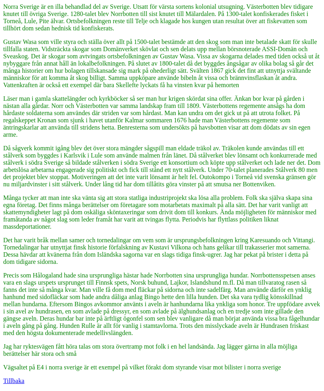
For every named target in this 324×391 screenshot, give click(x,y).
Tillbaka (13, 380)
